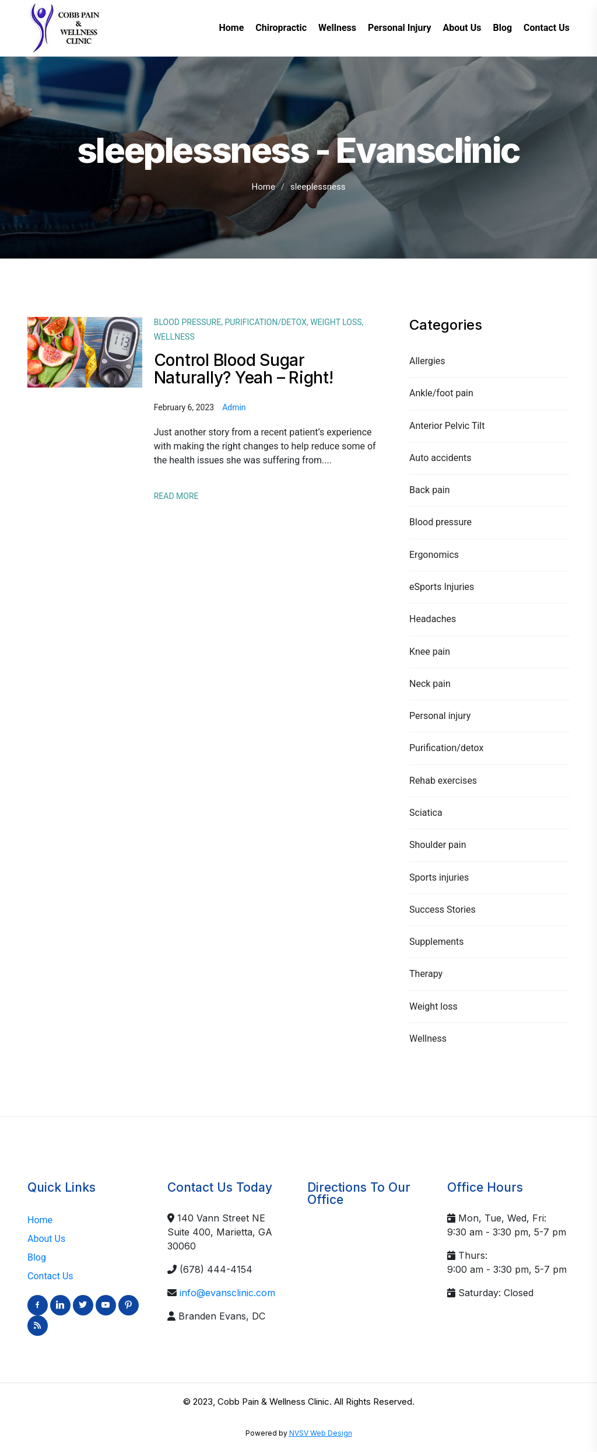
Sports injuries (439, 877)
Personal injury (439, 715)
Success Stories (442, 909)
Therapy (426, 973)
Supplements (436, 941)
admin (233, 407)
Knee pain (429, 651)
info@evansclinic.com (227, 1293)
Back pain (429, 489)
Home (263, 187)
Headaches (432, 618)
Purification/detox (446, 747)
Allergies (427, 361)
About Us (46, 1238)
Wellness (428, 1038)
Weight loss (433, 1006)
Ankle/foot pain (441, 393)
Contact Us (50, 1276)
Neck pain (430, 683)
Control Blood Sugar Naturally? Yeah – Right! (243, 369)
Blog (36, 1257)
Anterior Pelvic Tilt (446, 425)
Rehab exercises (443, 780)
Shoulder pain (437, 844)
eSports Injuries (441, 586)
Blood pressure (440, 522)
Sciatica (426, 812)
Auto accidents (440, 457)
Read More (176, 496)
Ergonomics (434, 554)
